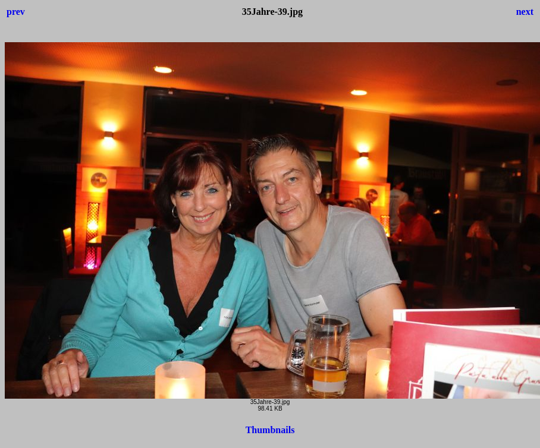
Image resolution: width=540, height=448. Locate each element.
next (524, 12)
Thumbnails (270, 430)
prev (16, 12)
